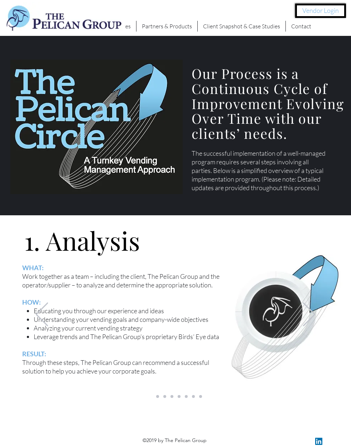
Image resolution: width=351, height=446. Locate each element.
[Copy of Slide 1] (164, 396)
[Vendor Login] (320, 11)
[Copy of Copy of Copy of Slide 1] (193, 396)
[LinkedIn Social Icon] (318, 441)
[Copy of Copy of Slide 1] (157, 396)
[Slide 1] (150, 396)
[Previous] (42, 314)
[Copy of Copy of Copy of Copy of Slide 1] (200, 396)
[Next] (309, 314)
